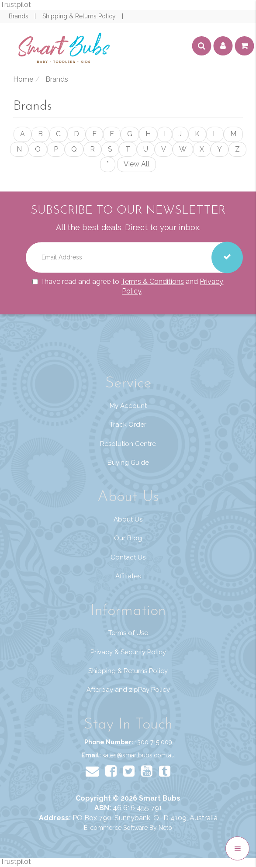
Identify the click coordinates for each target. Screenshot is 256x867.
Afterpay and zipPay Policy (128, 690)
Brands (19, 16)
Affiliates (128, 576)
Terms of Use (128, 633)
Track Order (128, 424)
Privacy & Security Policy (128, 652)
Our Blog (128, 538)
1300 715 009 (153, 742)
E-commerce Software (116, 827)
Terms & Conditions (152, 281)
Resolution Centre (128, 444)
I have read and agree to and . (127, 286)
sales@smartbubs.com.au (138, 755)
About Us (128, 519)
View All (136, 164)
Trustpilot (15, 4)
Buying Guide (128, 462)
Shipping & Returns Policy (80, 16)
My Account (128, 406)
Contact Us (128, 557)
